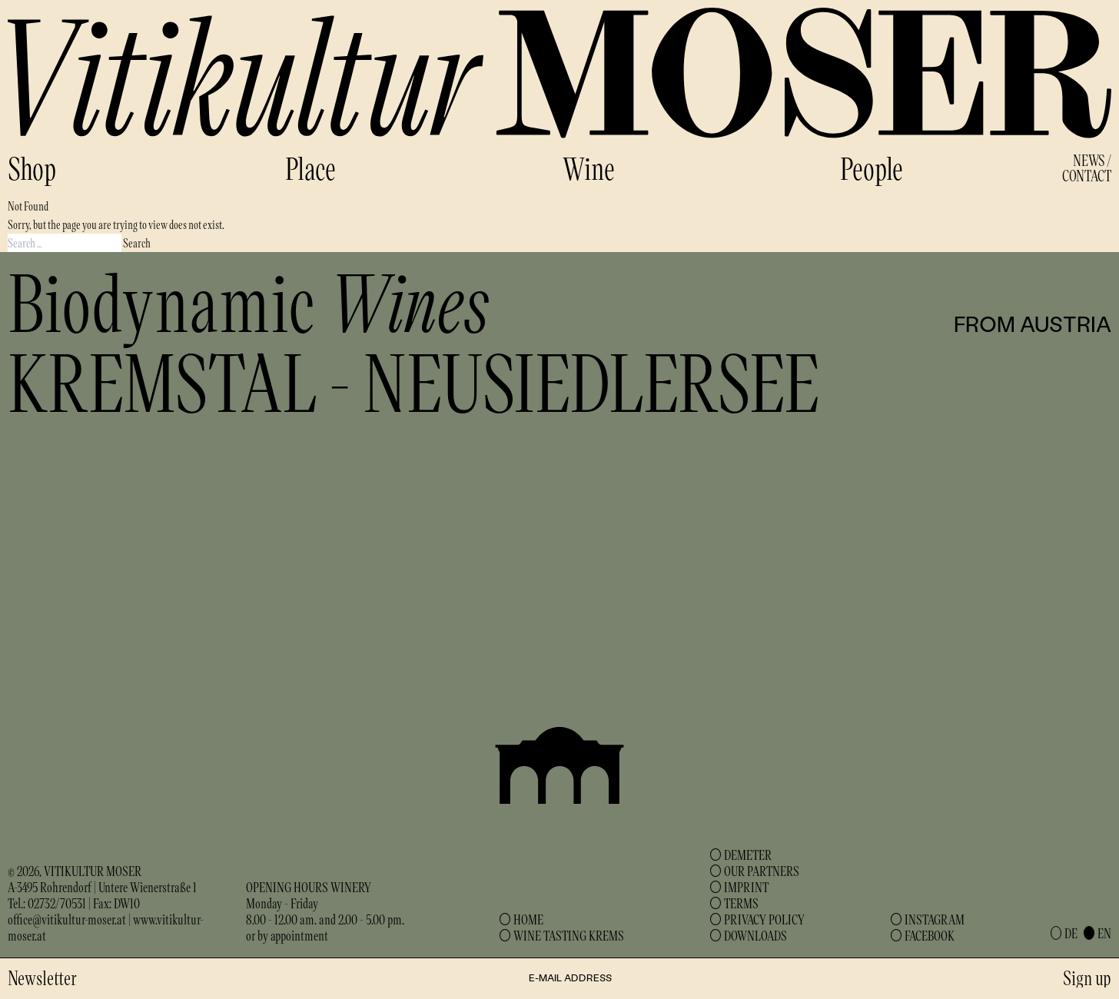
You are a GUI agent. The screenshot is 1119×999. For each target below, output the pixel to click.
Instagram (935, 919)
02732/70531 (57, 903)
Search (137, 242)
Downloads (755, 935)
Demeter (748, 854)
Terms (741, 903)
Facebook (930, 935)
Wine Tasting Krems (568, 935)
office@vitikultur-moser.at (67, 919)
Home (528, 919)
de (1070, 933)
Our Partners (761, 870)
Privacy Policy (764, 919)
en (1104, 933)
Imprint (746, 887)
